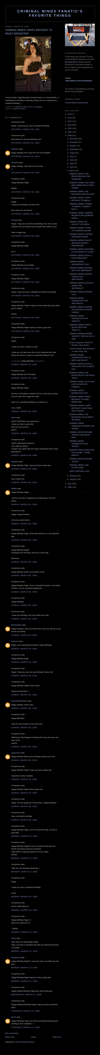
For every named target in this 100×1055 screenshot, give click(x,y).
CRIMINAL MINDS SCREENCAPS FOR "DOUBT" (78, 443)
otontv (13, 938)
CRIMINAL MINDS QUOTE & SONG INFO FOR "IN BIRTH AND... (81, 366)
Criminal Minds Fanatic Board (76, 103)
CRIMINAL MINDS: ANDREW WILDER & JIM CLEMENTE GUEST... (81, 215)
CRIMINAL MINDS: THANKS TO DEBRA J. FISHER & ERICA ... (80, 206)
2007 (70, 484)
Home (33, 1037)
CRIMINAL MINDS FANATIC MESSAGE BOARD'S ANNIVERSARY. (80, 243)
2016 (70, 114)
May (72, 163)
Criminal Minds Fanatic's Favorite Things (50, 13)
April (72, 167)
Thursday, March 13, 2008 (25, 1011)
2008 (70, 135)
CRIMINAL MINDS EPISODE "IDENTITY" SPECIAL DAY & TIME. (81, 336)
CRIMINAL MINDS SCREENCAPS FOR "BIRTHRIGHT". (78, 300)
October (73, 146)
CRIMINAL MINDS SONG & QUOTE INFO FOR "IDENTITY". (80, 327)
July (72, 156)
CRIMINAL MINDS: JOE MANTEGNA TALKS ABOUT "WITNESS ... (81, 417)
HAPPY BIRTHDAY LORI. (79, 471)
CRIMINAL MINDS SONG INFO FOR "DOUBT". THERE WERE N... (81, 452)
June (72, 160)
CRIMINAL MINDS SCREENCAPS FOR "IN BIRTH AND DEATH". (80, 357)
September (74, 149)
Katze (13, 417)
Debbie (14, 489)
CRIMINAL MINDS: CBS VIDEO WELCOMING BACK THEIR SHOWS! (81, 185)
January (73, 479)
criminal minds (19, 109)
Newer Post (9, 1037)
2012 (70, 121)
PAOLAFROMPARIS (19, 701)
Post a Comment (11, 1033)
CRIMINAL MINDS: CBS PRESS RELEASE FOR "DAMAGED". (79, 176)
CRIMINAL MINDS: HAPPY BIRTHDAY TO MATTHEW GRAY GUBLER (80, 408)
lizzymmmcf (16, 753)
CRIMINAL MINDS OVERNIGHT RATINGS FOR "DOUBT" (81, 426)
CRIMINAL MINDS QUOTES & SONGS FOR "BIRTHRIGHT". (81, 285)
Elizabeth (14, 462)
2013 (70, 118)
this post (79, 65)
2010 (70, 128)
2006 (70, 487)
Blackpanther (16, 625)
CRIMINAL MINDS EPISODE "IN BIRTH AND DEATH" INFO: (80, 434)
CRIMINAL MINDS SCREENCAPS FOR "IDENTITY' (78, 318)
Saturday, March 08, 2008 (25, 129)
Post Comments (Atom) (25, 1042)
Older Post (57, 1037)
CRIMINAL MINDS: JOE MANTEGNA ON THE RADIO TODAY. (81, 375)
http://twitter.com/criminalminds (78, 81)
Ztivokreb (14, 163)
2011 (70, 125)
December (74, 139)
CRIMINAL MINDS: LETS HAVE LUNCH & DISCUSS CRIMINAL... (81, 384)
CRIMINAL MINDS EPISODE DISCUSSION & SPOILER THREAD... (80, 309)
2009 (70, 132)
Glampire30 (15, 957)
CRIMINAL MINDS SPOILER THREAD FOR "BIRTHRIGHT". (80, 276)
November (74, 142)
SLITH (13, 1017)
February (73, 476)
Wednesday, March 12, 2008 (26, 995)
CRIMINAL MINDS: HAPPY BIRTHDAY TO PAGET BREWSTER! (80, 399)
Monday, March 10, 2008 (24, 836)
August (73, 153)
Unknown (15, 149)
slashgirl (14, 220)
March (72, 171)
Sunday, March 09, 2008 (24, 364)
